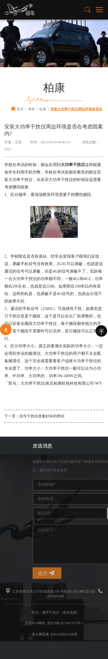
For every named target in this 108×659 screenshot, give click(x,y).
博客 (31, 109)
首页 (20, 109)
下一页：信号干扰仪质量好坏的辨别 (34, 416)
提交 (82, 573)
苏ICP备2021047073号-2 (66, 623)
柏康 (42, 109)
